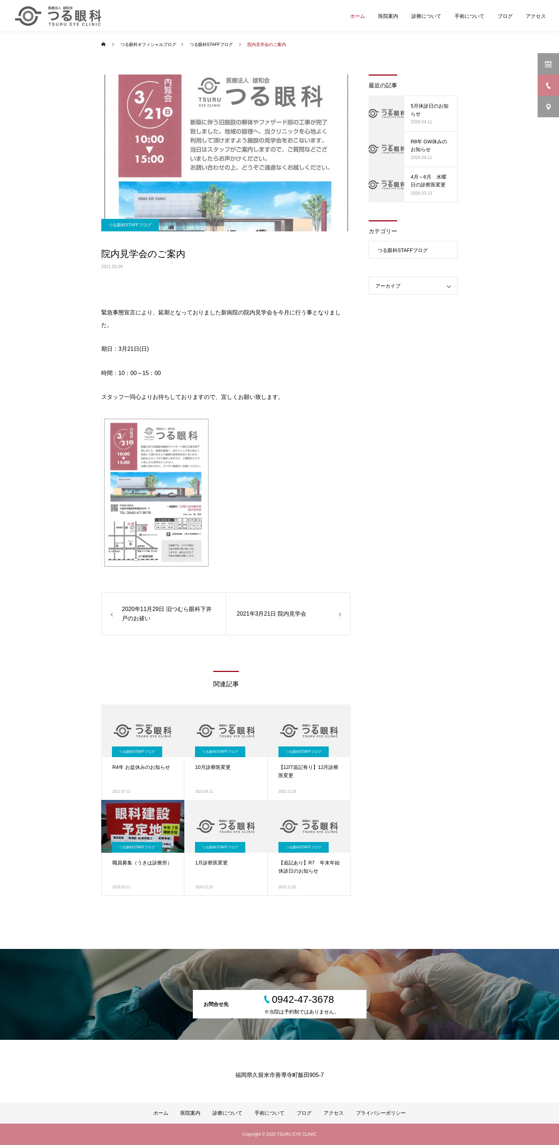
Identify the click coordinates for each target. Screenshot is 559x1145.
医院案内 (388, 16)
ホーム (357, 16)
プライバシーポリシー (381, 1113)
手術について (469, 16)
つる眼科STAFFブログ (130, 224)
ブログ (505, 16)
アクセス (536, 16)
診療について (426, 16)
